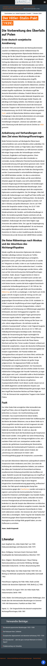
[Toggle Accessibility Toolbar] (43, 662)
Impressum (3, 658)
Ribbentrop (6, 292)
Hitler (42, 125)
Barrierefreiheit (37, 658)
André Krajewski (21, 13)
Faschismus (25, 489)
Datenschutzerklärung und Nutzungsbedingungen (19, 658)
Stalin (4, 113)
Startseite (6, 7)
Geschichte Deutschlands (17, 7)
